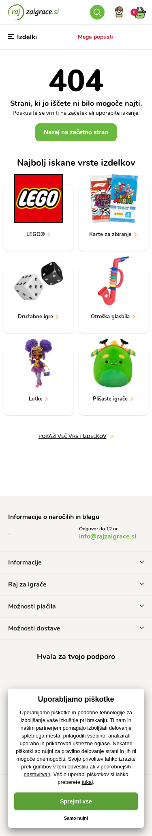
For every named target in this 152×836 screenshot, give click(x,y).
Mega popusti (95, 37)
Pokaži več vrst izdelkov (76, 436)
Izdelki (22, 37)
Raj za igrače (76, 584)
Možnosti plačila (76, 606)
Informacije (76, 562)
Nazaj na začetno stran (76, 132)
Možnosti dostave (76, 628)
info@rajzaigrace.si (107, 536)
